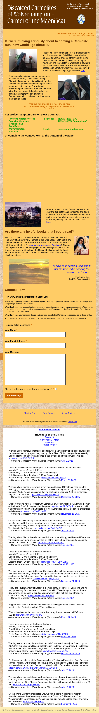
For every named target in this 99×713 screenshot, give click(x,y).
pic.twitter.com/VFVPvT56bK (54, 562)
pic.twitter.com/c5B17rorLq (53, 478)
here (83, 70)
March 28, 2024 (68, 637)
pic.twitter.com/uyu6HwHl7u (29, 615)
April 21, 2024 (67, 598)
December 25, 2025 (70, 497)
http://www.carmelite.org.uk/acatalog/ (44, 245)
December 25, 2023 (70, 653)
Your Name (11, 330)
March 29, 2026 (68, 480)
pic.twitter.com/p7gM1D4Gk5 (48, 528)
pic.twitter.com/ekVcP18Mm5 (40, 595)
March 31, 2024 (68, 617)
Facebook (49, 437)
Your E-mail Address (16, 341)
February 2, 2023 (69, 704)
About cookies (91, 710)
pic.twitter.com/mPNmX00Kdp (55, 634)
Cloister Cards (30, 413)
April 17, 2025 (67, 564)
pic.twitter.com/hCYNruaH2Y (45, 494)
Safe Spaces (49, 413)
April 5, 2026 (67, 461)
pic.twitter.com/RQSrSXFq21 (21, 458)
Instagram (49, 442)
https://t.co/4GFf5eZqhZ (62, 506)
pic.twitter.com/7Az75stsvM (33, 511)
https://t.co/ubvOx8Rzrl (33, 701)
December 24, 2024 (70, 581)
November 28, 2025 (70, 514)
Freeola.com (72, 422)
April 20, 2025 (67, 545)
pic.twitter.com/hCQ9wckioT (51, 542)
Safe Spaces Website (49, 430)
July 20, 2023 (67, 670)
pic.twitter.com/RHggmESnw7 (26, 685)
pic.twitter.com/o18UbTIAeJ (55, 651)
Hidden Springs (68, 413)
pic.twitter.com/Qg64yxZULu (46, 579)
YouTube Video (49, 445)
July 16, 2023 (67, 687)
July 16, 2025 (67, 531)
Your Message (12, 352)
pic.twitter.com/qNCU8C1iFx (43, 668)
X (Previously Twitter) (50, 440)
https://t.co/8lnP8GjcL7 (19, 668)
